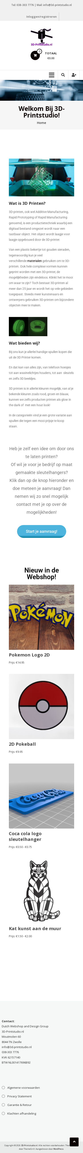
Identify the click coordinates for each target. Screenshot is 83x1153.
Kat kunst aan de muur (35, 928)
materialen (34, 261)
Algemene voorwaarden (23, 1088)
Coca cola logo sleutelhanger (25, 836)
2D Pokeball (22, 744)
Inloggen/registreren (41, 17)
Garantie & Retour (19, 1105)
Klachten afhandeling (21, 1113)
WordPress (58, 1148)
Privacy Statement (19, 1096)
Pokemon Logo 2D (29, 655)
